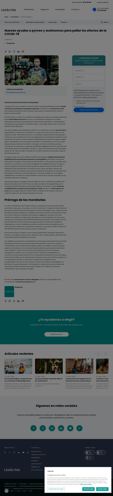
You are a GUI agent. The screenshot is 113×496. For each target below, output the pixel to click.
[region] (77, 480)
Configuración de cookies (56, 489)
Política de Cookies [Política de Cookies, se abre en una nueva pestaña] (86, 484)
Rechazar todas (88, 489)
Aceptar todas (102, 489)
